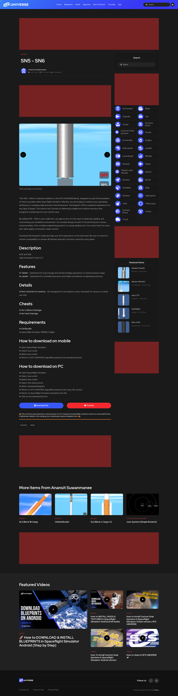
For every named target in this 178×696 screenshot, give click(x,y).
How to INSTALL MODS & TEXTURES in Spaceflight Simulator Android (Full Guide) (105, 619)
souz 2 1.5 (135, 295)
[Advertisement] (87, 34)
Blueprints (68, 4)
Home (59, 4)
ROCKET (22, 519)
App (120, 4)
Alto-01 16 (136, 322)
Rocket (33, 425)
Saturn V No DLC (138, 282)
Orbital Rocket (62, 522)
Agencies (87, 4)
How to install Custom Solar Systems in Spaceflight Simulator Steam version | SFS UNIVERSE (141, 620)
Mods (77, 4)
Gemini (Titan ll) (138, 268)
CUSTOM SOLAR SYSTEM (136, 519)
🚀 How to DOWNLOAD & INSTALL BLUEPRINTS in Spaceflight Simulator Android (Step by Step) (49, 641)
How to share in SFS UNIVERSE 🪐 (141, 656)
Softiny (156, 690)
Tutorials (111, 4)
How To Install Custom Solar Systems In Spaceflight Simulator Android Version (104, 657)
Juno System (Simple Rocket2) (141, 522)
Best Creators (99, 4)
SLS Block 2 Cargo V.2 (101, 522)
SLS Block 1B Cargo (28, 522)
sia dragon (136, 309)
